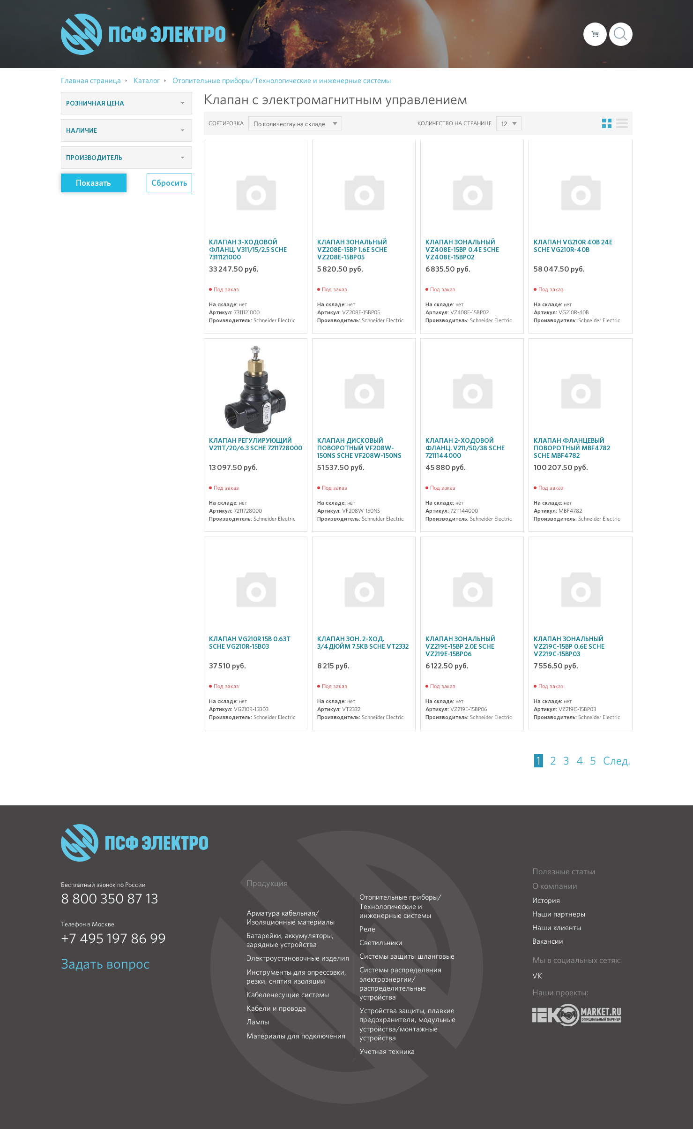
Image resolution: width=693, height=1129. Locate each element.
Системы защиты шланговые (407, 956)
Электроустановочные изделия (297, 958)
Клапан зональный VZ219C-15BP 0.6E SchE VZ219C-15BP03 (569, 646)
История (546, 900)
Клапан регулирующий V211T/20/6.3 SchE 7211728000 (255, 444)
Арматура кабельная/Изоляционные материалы (290, 917)
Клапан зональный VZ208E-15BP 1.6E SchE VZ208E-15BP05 (352, 249)
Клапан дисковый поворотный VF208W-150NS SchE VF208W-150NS (359, 448)
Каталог (442, 34)
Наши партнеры (558, 913)
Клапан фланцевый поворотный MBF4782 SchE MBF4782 (572, 448)
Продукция (267, 883)
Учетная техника (387, 1051)
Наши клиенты (556, 927)
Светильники (380, 942)
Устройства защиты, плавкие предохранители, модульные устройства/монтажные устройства (407, 1024)
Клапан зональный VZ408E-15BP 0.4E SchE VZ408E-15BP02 (462, 249)
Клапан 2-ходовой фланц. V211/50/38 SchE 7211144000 (465, 448)
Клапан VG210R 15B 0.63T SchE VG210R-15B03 (250, 643)
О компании (397, 34)
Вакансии (547, 941)
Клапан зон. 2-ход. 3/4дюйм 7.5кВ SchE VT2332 (363, 643)
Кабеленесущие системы (287, 994)
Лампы (257, 1021)
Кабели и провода (276, 1008)
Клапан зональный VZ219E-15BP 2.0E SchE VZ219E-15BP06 (460, 646)
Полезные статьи (564, 871)
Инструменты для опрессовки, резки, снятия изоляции (296, 976)
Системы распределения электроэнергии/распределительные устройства (400, 983)
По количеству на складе (289, 124)
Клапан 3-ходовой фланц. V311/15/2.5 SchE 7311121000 (248, 249)
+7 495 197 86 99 (113, 939)
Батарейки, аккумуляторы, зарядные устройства (290, 940)
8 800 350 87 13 (109, 899)
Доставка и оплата (499, 34)
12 (504, 124)
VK (537, 975)
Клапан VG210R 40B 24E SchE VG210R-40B (573, 246)
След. (616, 760)
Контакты (559, 34)
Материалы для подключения (295, 1035)
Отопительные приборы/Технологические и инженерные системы (400, 906)
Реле (367, 928)
